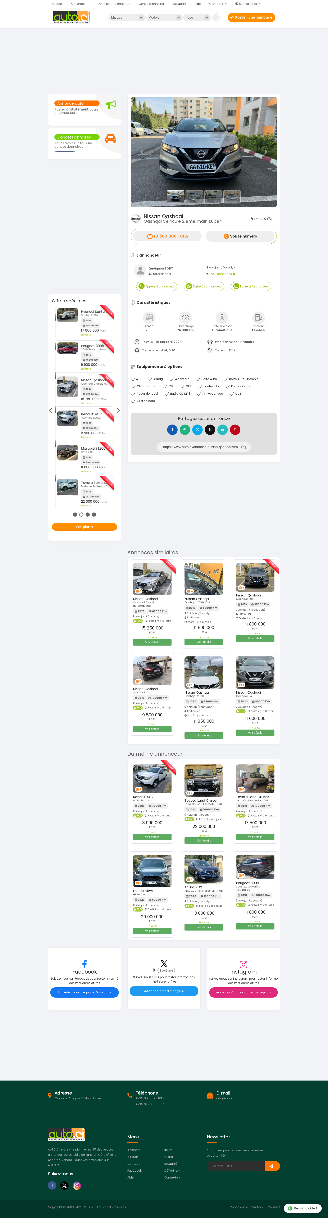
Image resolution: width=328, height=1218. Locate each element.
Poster (168, 1157)
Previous (52, 410)
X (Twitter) (172, 1170)
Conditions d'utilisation (246, 1207)
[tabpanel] (84, 400)
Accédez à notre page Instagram (243, 992)
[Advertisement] (164, 60)
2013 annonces (222, 274)
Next (117, 410)
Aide (198, 4)
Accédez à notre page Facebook (84, 992)
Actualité (179, 4)
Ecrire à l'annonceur (204, 286)
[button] (142, 152)
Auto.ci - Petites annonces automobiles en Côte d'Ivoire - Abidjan (72, 17)
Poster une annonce (251, 17)
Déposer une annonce (114, 4)
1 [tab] (75, 514)
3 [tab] (88, 514)
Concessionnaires (152, 4)
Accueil (57, 4)
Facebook (134, 1170)
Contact (133, 1164)
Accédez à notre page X (164, 991)
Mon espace (246, 4)
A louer (132, 1157)
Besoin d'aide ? (303, 1208)
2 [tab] (81, 514)
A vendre (134, 1150)
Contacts (216, 4)
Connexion (172, 1177)
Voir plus (85, 527)
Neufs (168, 1150)
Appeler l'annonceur (156, 286)
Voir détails (152, 642)
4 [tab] (94, 514)
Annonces (78, 4)
